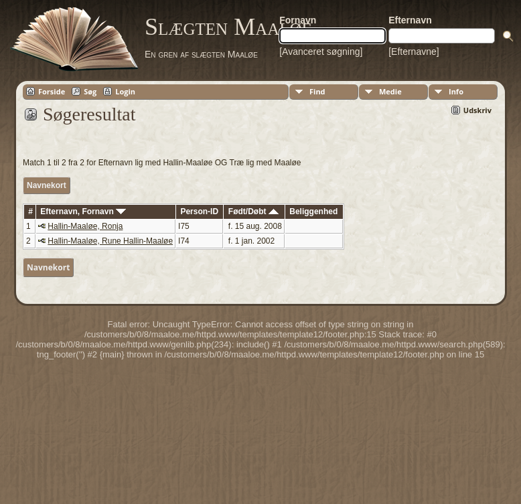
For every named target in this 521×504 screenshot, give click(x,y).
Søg (90, 91)
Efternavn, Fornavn (83, 211)
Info (456, 91)
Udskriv (477, 110)
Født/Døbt (253, 211)
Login (125, 91)
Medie (390, 91)
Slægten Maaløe (228, 26)
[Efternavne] (413, 51)
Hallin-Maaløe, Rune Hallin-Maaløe (110, 241)
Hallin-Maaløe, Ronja (85, 226)
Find (317, 91)
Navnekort (46, 185)
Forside (51, 91)
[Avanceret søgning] (320, 51)
